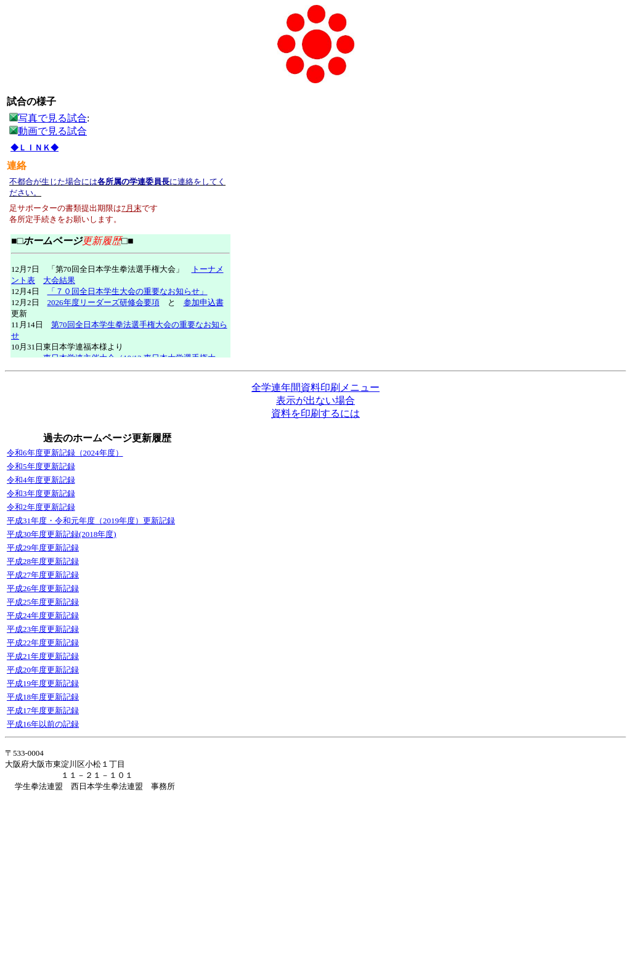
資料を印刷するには (315, 413)
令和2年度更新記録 (41, 507)
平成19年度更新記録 (43, 683)
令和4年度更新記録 (41, 480)
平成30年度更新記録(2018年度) (61, 534)
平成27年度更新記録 (43, 574)
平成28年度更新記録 (43, 561)
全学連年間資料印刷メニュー (315, 387)
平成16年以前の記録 (43, 724)
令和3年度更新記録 (41, 493)
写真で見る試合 (48, 118)
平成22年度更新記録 (43, 642)
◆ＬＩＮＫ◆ (34, 147)
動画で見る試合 (52, 131)
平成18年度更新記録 (43, 696)
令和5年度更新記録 (41, 466)
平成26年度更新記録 (43, 588)
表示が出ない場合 (315, 400)
